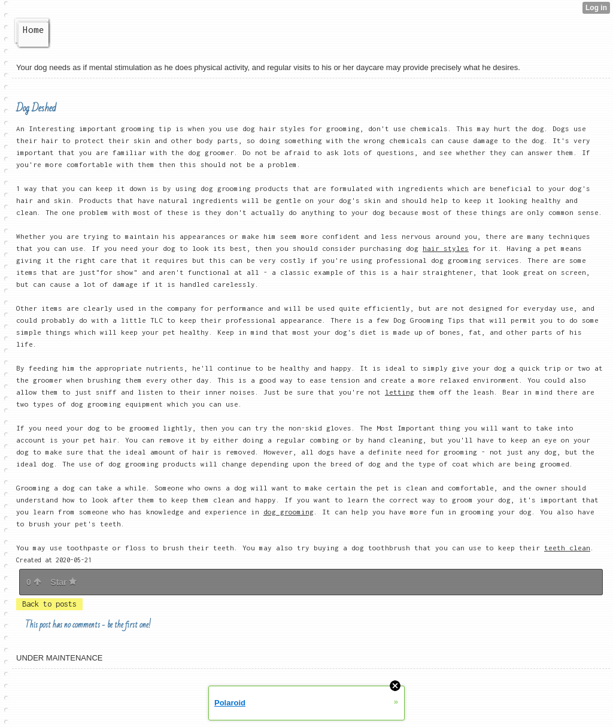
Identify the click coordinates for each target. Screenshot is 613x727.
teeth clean (567, 548)
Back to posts (49, 603)
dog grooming (288, 512)
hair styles (446, 248)
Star (63, 582)
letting (399, 392)
